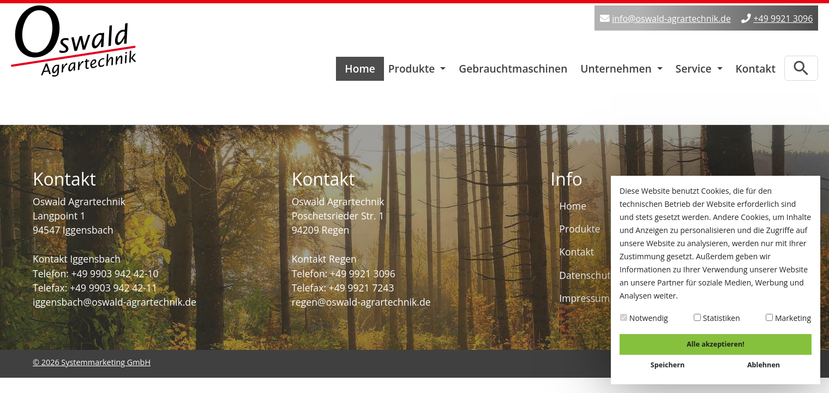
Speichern (667, 365)
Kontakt (756, 65)
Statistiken (717, 318)
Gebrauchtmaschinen (513, 65)
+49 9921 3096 (783, 19)
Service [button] (695, 65)
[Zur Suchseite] (801, 65)
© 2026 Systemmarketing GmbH (92, 359)
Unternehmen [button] (617, 65)
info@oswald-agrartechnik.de (671, 19)
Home (360, 65)
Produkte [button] (413, 65)
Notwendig (644, 318)
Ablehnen (763, 365)
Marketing (788, 318)
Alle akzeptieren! (715, 344)
